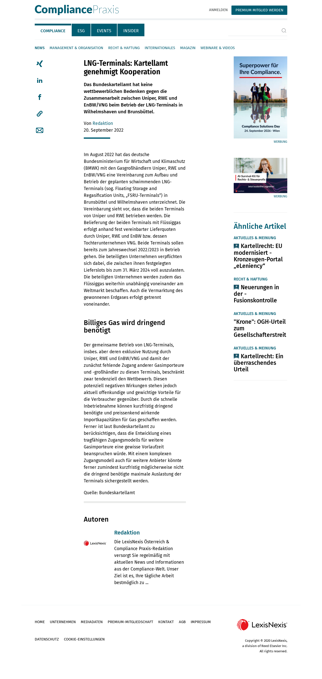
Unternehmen (63, 622)
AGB (182, 622)
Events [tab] (104, 30)
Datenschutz (47, 639)
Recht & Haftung (124, 48)
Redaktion (103, 123)
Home (40, 622)
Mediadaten (92, 622)
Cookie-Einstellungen (84, 639)
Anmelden (218, 10)
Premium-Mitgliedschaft (130, 622)
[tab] (53, 30)
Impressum (201, 622)
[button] (40, 114)
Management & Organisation (76, 48)
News (40, 48)
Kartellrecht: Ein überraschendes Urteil (258, 363)
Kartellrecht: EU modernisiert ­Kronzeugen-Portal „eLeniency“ (258, 255)
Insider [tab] (131, 30)
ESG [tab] (81, 30)
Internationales (160, 48)
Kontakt (166, 622)
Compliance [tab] (53, 30)
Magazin (187, 48)
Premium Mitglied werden (259, 10)
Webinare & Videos (217, 48)
